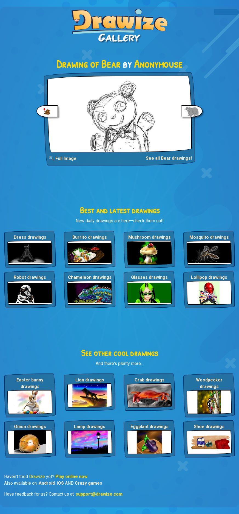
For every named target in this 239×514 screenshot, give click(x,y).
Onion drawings (30, 426)
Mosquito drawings (209, 237)
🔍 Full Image (62, 158)
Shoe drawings (209, 426)
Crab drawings (149, 380)
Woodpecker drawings (209, 383)
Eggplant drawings (149, 426)
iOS (60, 483)
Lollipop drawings (209, 277)
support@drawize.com (99, 494)
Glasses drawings (149, 277)
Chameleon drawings (90, 277)
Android (47, 483)
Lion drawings (89, 380)
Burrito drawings (89, 237)
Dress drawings (30, 237)
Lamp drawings (89, 426)
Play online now (71, 476)
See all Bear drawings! (169, 158)
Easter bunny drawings (29, 383)
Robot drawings (30, 277)
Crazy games (88, 483)
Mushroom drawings (149, 237)
